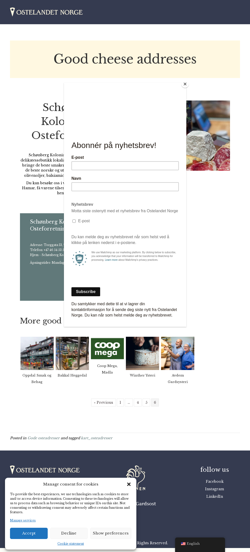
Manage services (23, 520)
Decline (68, 533)
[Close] (185, 84)
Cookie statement (70, 544)
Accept (28, 533)
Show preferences (111, 533)
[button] (128, 484)
